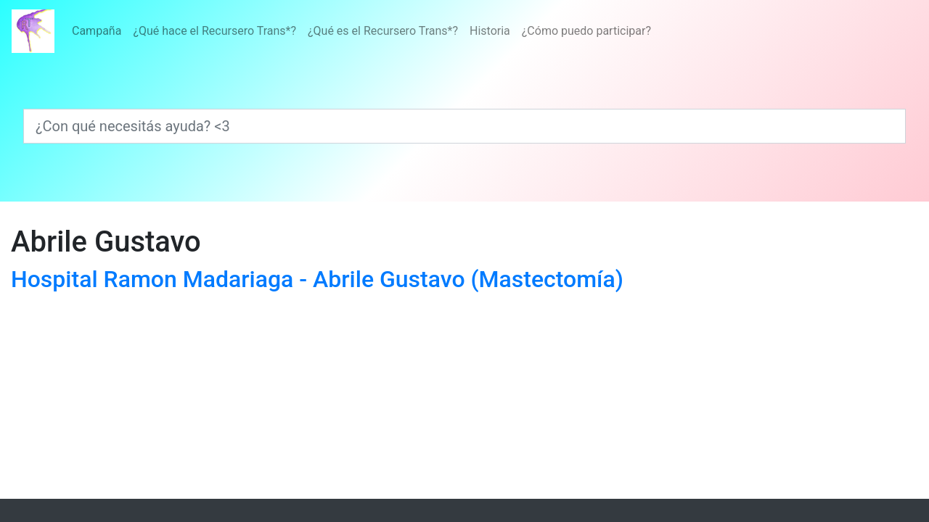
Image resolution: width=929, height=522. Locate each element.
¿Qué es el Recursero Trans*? (383, 31)
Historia (490, 31)
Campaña (96, 31)
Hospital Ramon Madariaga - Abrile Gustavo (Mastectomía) (317, 279)
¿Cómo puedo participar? (586, 31)
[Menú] (361, 31)
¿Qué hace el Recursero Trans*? (214, 31)
